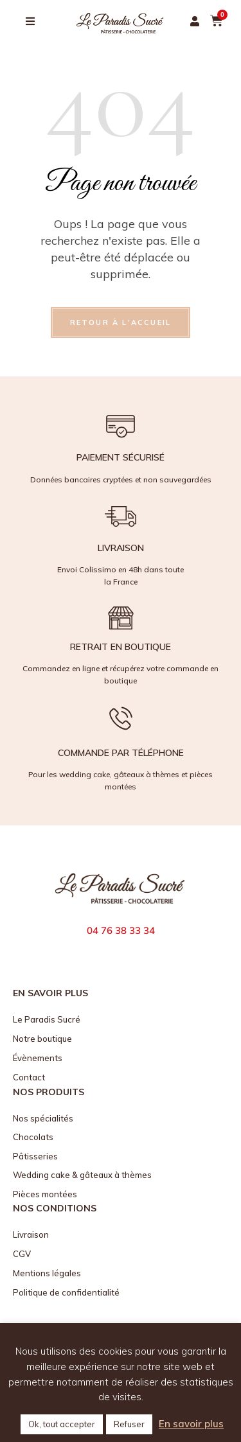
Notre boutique (42, 1038)
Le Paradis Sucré (46, 1019)
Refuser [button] (129, 1424)
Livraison (31, 1234)
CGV (22, 1254)
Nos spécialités (43, 1118)
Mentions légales (47, 1273)
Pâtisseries (35, 1156)
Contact (29, 1077)
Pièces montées (45, 1194)
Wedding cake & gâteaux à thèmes (82, 1175)
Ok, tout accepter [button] (61, 1424)
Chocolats (33, 1137)
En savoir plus (191, 1424)
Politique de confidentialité (66, 1292)
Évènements (37, 1058)
